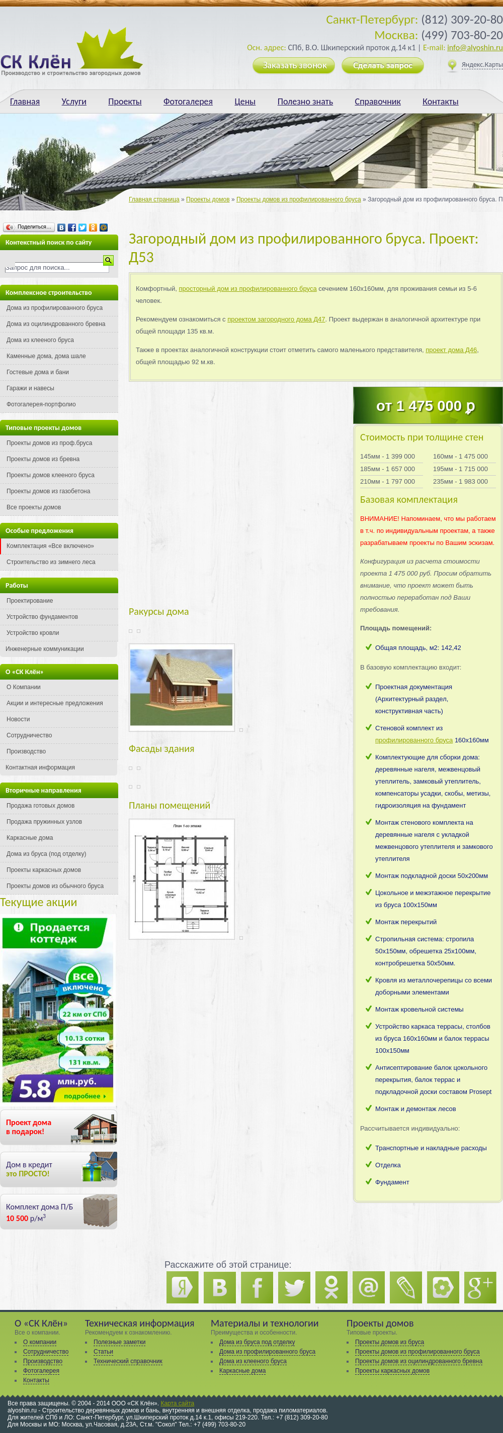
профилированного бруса (414, 740)
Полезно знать (305, 101)
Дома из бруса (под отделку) (46, 853)
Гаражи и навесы (30, 388)
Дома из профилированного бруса (55, 307)
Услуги (74, 101)
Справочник (378, 101)
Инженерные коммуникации (45, 648)
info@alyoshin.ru (475, 47)
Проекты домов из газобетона (48, 491)
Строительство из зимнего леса (51, 562)
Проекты (124, 101)
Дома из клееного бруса (40, 340)
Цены (245, 101)
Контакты (441, 101)
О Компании (24, 687)
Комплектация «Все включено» (50, 545)
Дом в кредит (29, 1169)
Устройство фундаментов (42, 616)
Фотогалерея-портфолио (41, 404)
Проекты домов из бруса (389, 1342)
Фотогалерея (188, 101)
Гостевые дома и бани (38, 372)
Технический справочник (128, 1361)
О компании (39, 1342)
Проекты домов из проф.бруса (49, 443)
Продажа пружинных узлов (44, 821)
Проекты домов (207, 199)
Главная (25, 101)
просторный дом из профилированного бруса (248, 288)
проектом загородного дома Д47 (276, 319)
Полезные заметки (119, 1342)
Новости (18, 719)
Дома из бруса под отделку (257, 1342)
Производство (26, 751)
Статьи (103, 1351)
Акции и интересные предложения (55, 703)
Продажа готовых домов (40, 805)
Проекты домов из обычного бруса (55, 886)
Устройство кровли (33, 632)
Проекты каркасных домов (44, 869)
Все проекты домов (34, 507)
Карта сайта (177, 1403)
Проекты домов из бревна (43, 459)
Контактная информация (40, 767)
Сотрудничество (29, 735)
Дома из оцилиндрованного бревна (56, 323)
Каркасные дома (30, 837)
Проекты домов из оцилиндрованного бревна (418, 1361)
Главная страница (154, 199)
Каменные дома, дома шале (46, 356)
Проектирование (30, 600)
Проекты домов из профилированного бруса (298, 199)
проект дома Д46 (451, 350)
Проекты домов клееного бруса (51, 475)
